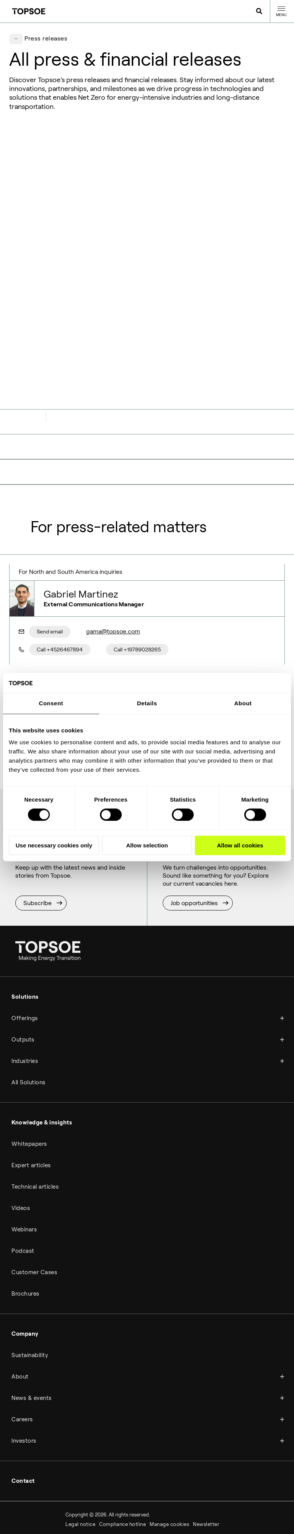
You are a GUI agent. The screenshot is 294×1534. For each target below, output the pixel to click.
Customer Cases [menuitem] (34, 1234)
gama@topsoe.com (113, 592)
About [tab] (243, 703)
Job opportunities (194, 864)
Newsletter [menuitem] (206, 1485)
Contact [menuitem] (23, 1442)
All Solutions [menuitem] (28, 1044)
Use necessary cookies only (54, 845)
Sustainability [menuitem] (29, 1317)
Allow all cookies (240, 845)
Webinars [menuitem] (24, 1191)
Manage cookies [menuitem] (169, 1485)
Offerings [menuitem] (24, 980)
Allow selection (147, 845)
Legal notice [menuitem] (80, 1485)
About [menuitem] (20, 1338)
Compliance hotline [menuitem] (122, 1485)
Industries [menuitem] (24, 1022)
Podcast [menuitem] (22, 1212)
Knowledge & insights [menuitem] (41, 1084)
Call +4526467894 (60, 610)
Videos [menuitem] (20, 1169)
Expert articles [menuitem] (31, 1127)
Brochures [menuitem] (25, 1255)
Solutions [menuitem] (25, 958)
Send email (50, 593)
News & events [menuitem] (31, 1359)
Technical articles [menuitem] (35, 1148)
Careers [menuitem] (22, 1381)
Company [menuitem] (25, 1295)
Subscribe (37, 864)
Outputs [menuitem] (22, 1001)
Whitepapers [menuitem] (29, 1105)
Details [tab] (147, 703)
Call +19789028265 (137, 610)
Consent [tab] (51, 703)
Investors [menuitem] (23, 1402)
